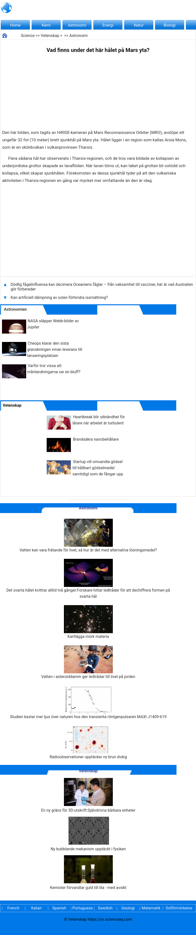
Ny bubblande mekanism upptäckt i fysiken (88, 834)
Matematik (151, 908)
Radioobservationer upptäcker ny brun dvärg (88, 742)
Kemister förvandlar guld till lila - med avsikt (88, 872)
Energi (108, 25)
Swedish (105, 908)
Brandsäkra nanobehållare (95, 439)
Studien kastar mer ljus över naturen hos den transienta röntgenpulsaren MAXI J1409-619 (88, 702)
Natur (139, 25)
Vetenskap (50, 35)
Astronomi (77, 25)
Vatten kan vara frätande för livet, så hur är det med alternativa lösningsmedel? (88, 535)
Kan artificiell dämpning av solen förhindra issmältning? (59, 297)
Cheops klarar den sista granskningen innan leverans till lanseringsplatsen (54, 349)
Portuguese (82, 908)
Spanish (59, 908)
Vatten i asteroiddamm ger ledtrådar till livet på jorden (88, 662)
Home (15, 25)
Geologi (128, 908)
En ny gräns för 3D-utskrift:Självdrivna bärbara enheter (88, 795)
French (13, 908)
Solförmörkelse (179, 908)
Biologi (170, 25)
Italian (36, 908)
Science (28, 35)
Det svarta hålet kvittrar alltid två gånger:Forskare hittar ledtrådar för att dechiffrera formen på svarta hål (88, 579)
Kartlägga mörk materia (88, 622)
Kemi (46, 25)
